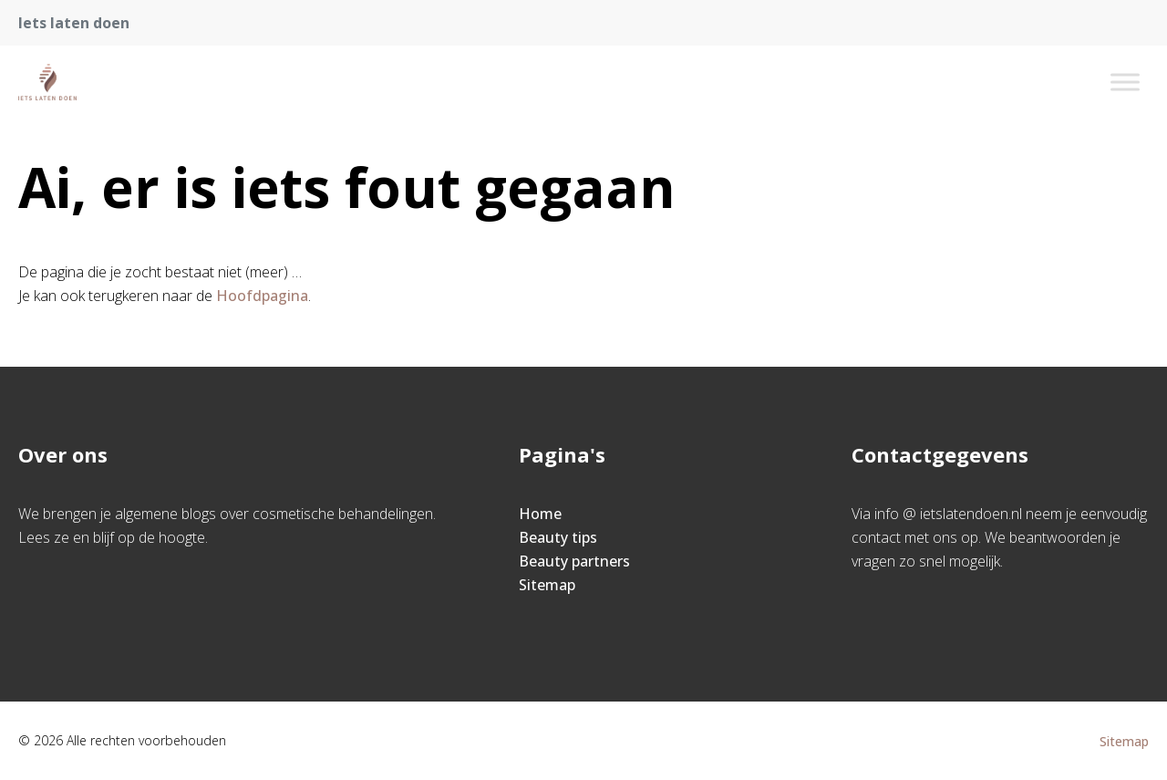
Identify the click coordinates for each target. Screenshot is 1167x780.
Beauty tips (558, 537)
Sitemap (547, 585)
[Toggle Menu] (1125, 81)
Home (540, 514)
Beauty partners (574, 561)
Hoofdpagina (262, 296)
